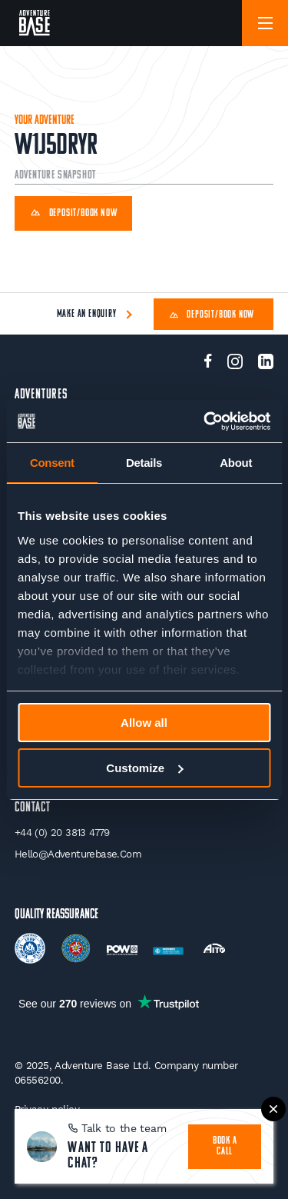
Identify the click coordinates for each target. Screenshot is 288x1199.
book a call (225, 1146)
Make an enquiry (87, 314)
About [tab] (236, 462)
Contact (33, 807)
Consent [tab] (52, 462)
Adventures (41, 394)
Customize (144, 767)
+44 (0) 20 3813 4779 (62, 832)
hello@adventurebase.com (78, 854)
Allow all (144, 722)
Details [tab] (144, 462)
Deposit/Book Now (74, 214)
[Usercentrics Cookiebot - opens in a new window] (205, 421)
